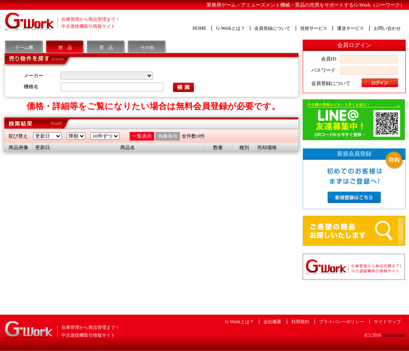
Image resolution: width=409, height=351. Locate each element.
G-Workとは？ (230, 28)
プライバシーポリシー (341, 321)
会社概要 (272, 321)
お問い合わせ (387, 28)
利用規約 (300, 321)
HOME (200, 28)
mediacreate (393, 335)
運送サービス (350, 28)
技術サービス (313, 28)
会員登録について (272, 28)
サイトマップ (387, 321)
